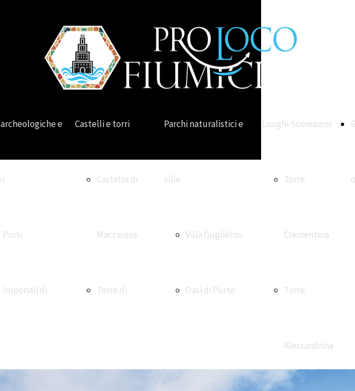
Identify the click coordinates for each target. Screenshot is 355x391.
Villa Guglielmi (214, 235)
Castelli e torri (102, 124)
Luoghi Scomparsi (297, 124)
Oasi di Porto (210, 290)
